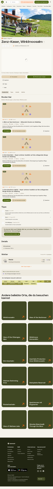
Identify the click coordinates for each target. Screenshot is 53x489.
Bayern (24, 6)
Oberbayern (29, 6)
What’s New (29, 451)
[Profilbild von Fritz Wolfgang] (3, 223)
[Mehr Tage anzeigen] (26, 266)
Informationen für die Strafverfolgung (18, 480)
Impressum (10, 480)
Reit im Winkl (40, 6)
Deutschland (19, 6)
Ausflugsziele (9, 6)
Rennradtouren (11, 459)
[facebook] (43, 471)
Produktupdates (30, 455)
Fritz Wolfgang (8, 222)
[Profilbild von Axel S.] (8, 46)
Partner (19, 449)
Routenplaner (10, 451)
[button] (27, 2)
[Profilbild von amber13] (6, 46)
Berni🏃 (7, 217)
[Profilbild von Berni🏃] (3, 217)
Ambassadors (30, 457)
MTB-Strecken (11, 457)
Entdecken (3, 6)
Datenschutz (10, 476)
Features (9, 453)
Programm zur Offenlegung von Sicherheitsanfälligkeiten (18, 479)
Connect (19, 451)
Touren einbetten (21, 453)
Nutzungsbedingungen (17, 476)
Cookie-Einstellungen (25, 476)
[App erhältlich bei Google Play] (22, 470)
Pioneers (29, 453)
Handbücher (39, 449)
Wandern (9, 455)
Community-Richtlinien (12, 478)
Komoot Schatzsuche (40, 454)
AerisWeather (49, 254)
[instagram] (38, 471)
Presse (28, 449)
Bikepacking (10, 461)
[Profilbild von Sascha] (3, 46)
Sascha (6, 210)
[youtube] (41, 471)
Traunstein (34, 6)
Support (39, 451)
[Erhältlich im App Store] (12, 470)
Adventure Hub (30, 459)
